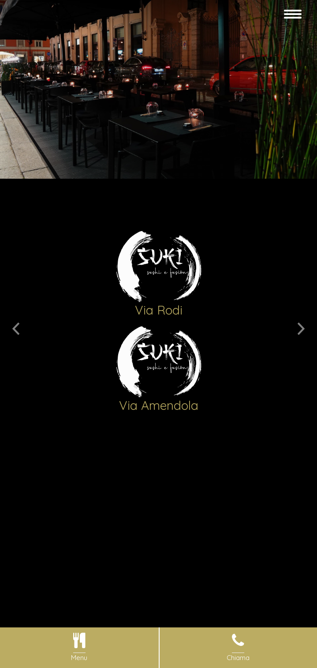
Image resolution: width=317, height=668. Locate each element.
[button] (16, 321)
